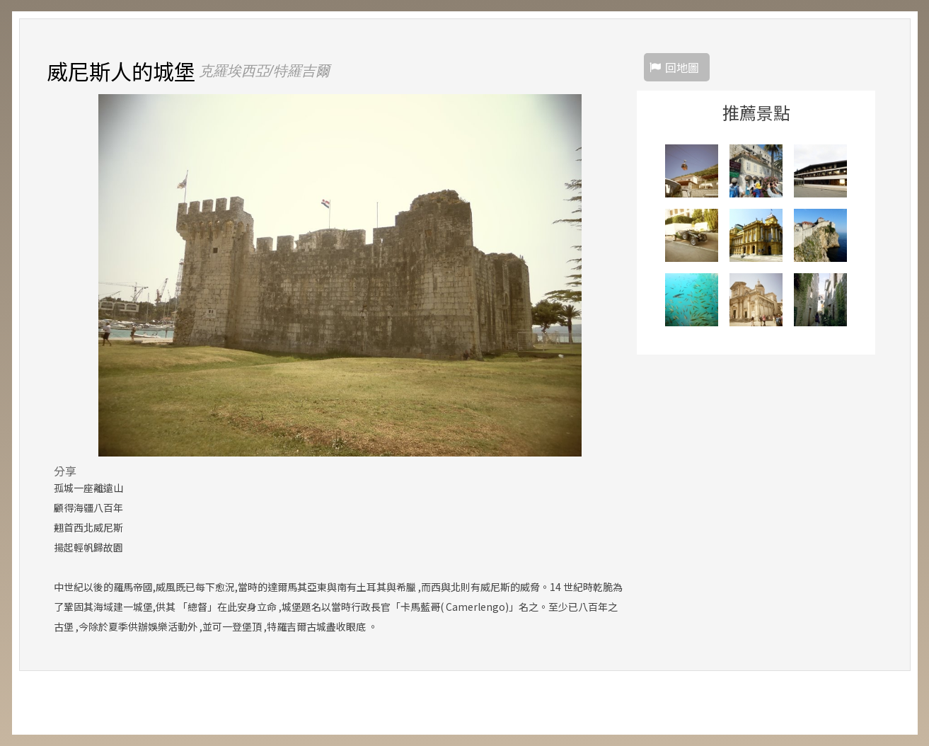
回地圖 (682, 67)
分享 (65, 470)
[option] (340, 275)
